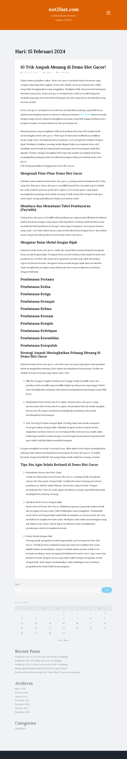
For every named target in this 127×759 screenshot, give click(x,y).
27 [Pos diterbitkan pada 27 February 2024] (36, 633)
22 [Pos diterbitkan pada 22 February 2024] (64, 628)
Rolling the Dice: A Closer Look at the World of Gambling (41, 664)
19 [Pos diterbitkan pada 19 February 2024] (22, 628)
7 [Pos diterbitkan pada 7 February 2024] (50, 618)
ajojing (48, 72)
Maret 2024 (20, 689)
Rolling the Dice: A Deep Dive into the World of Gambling (41, 657)
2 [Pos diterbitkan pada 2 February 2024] (77, 613)
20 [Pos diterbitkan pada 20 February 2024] (36, 628)
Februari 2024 (21, 693)
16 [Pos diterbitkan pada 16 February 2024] (77, 623)
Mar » (66, 640)
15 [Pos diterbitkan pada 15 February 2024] (64, 623)
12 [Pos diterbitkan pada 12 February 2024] (22, 623)
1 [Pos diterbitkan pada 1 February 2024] (63, 613)
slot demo (85, 114)
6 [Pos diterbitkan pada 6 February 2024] (35, 618)
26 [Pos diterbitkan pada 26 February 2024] (22, 633)
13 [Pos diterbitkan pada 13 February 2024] (36, 623)
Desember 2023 (22, 700)
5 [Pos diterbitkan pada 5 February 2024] (22, 618)
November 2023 (22, 704)
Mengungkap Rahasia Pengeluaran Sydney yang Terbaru (41, 668)
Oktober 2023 (21, 708)
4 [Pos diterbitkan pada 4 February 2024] (104, 613)
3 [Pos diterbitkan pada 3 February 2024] (90, 613)
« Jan (60, 640)
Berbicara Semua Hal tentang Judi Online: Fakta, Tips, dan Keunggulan (47, 672)
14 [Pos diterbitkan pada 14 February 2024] (50, 623)
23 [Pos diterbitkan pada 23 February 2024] (77, 628)
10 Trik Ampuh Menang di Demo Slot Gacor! (63, 67)
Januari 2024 (21, 696)
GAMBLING (65, 72)
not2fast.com (64, 9)
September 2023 (22, 712)
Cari (17, 584)
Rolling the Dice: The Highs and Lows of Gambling (38, 661)
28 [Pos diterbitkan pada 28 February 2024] (50, 633)
